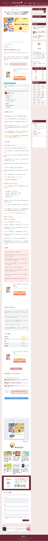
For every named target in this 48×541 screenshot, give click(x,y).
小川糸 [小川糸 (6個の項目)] (43, 91)
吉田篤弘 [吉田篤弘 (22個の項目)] (34, 89)
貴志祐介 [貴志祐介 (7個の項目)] (43, 102)
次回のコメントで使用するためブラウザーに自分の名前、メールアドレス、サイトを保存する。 (17, 518)
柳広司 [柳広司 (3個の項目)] (34, 97)
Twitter (15, 487)
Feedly (21, 487)
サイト (5, 513)
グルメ (28, 441)
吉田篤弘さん (35, 63)
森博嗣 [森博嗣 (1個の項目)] (38, 97)
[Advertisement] (16, 37)
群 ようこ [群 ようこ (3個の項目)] (42, 100)
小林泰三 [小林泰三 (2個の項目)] (34, 92)
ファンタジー (43, 74)
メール (5, 509)
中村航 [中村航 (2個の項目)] (39, 84)
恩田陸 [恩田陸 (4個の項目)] (39, 94)
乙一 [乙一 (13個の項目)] (42, 84)
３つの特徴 (7, 97)
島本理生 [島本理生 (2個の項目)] (42, 92)
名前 (5, 504)
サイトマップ (19, 538)
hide (12, 93)
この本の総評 (8, 107)
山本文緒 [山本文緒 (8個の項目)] (38, 92)
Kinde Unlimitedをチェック (15, 398)
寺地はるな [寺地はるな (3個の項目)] (35, 91)
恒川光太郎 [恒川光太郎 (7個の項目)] (35, 94)
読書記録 (30, 3)
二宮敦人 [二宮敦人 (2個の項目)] (34, 86)
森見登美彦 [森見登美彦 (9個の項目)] (42, 97)
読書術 (34, 3)
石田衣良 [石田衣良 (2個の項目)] (34, 100)
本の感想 (7, 103)
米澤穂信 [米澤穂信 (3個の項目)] (38, 100)
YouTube (24, 487)
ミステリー (43, 71)
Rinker (16, 71)
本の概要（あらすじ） (36, 123)
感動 (43, 78)
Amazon (19, 76)
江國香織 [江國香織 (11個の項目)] (34, 99)
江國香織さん (40, 63)
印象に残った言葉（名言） (10, 105)
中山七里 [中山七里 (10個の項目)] (34, 84)
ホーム (16, 538)
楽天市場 (19, 79)
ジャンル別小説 (44, 3)
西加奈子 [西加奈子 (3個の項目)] (34, 102)
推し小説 (38, 3)
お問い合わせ (24, 538)
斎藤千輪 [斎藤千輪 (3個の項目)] (42, 94)
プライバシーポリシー (30, 538)
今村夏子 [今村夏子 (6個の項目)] (38, 86)
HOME (24, 536)
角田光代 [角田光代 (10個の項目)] (39, 102)
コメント (5, 497)
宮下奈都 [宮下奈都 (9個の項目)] (39, 89)
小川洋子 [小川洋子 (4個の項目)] (39, 91)
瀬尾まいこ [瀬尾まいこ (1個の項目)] (39, 99)
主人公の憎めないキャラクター (11, 99)
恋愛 (36, 78)
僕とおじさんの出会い (10, 101)
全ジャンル (36, 71)
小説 (25, 3)
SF (36, 74)
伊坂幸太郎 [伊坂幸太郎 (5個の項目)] (43, 86)
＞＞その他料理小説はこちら (16, 368)
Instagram (18, 487)
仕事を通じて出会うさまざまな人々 (12, 100)
